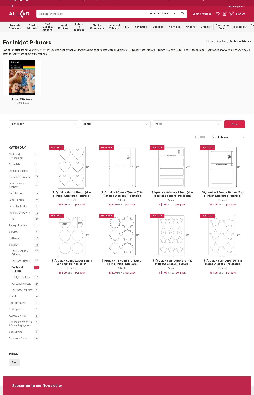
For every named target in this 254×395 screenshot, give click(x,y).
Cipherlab (14, 164)
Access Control (17, 315)
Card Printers (16, 193)
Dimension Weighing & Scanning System (20, 323)
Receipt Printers (18, 225)
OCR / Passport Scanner (17, 185)
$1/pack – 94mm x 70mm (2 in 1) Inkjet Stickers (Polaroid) (122, 194)
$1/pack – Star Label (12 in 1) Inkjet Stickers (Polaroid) (172, 262)
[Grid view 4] (196, 137)
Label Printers (17, 199)
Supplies (221, 41)
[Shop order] (228, 137)
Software (14, 238)
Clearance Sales (18, 338)
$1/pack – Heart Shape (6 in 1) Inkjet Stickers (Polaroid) (71, 194)
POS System (16, 309)
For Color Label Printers (20, 253)
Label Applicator (18, 206)
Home (209, 41)
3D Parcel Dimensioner (16, 156)
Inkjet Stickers (22, 277)
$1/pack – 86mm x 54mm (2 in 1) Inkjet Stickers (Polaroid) (222, 194)
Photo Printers (17, 302)
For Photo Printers (22, 289)
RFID (11, 219)
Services (14, 231)
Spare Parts (15, 332)
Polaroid (71, 200)
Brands (13, 296)
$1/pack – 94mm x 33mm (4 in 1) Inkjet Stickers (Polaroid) (172, 194)
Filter (234, 124)
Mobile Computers (19, 212)
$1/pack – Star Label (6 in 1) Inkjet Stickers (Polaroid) (222, 262)
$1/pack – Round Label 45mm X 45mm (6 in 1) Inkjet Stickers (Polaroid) (71, 264)
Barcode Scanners (19, 177)
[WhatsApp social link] (11, 6)
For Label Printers (21, 283)
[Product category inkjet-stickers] (22, 83)
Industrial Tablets (18, 170)
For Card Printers (21, 261)
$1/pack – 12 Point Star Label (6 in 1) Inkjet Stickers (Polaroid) (122, 264)
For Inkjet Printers (17, 269)
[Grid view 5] (202, 137)
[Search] (111, 14)
